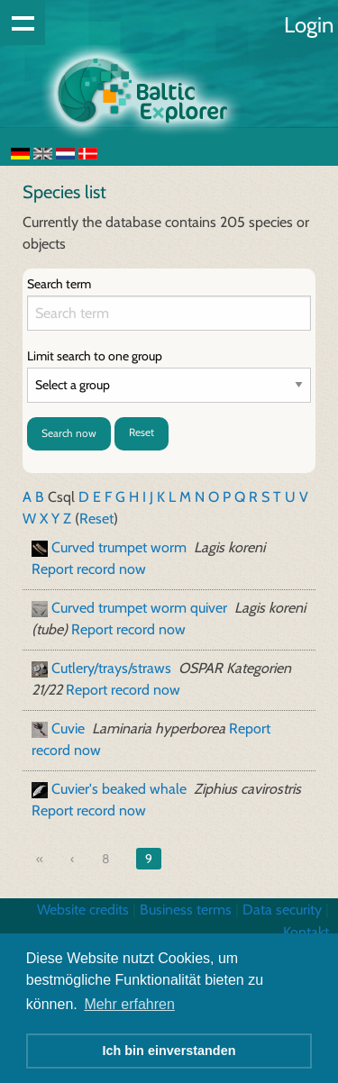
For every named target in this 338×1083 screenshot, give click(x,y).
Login (308, 25)
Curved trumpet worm (119, 547)
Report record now (89, 569)
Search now (68, 433)
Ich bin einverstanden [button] (169, 1050)
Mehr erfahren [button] (129, 1004)
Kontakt (306, 932)
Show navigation (22, 22)
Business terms (186, 909)
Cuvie (68, 728)
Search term (59, 284)
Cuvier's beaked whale (119, 788)
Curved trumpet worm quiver (139, 607)
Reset (141, 432)
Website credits (83, 909)
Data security (282, 909)
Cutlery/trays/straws (111, 668)
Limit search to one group (94, 356)
